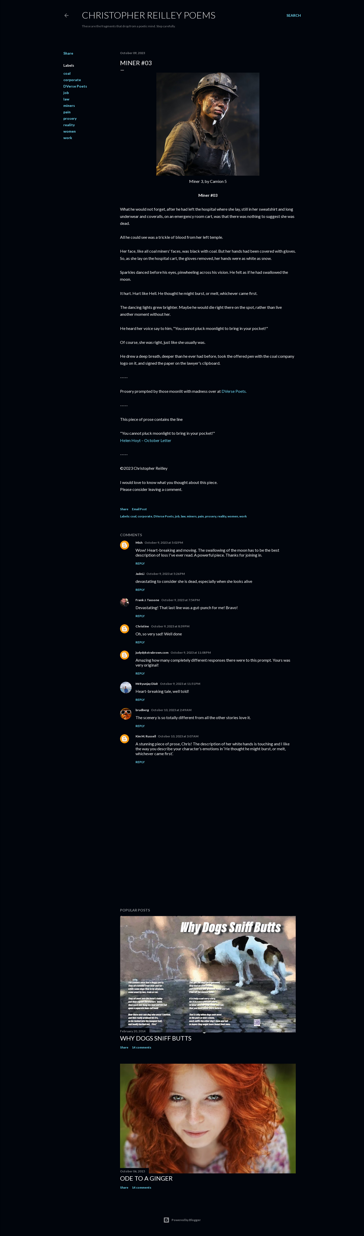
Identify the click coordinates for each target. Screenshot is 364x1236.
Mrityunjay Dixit (147, 684)
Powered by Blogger (182, 1220)
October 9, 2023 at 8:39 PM (170, 626)
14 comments (141, 1047)
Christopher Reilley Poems (148, 15)
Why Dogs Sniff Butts (155, 1038)
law (66, 99)
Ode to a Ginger (146, 1178)
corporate (72, 80)
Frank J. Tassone (147, 600)
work (67, 137)
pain (67, 112)
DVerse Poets (75, 86)
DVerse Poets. (234, 391)
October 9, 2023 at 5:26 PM (165, 574)
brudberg (142, 710)
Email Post (139, 509)
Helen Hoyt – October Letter (145, 440)
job (66, 92)
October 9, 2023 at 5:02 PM (164, 542)
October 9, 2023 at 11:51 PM (180, 684)
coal (67, 73)
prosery (70, 118)
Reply (140, 563)
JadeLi (140, 574)
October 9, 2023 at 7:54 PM (180, 600)
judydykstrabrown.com (152, 652)
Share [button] (68, 53)
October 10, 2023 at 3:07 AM (178, 736)
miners (69, 105)
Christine (142, 626)
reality (69, 125)
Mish (139, 542)
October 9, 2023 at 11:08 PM (191, 652)
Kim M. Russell (146, 736)
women (69, 131)
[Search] (293, 15)
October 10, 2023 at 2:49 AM (171, 710)
